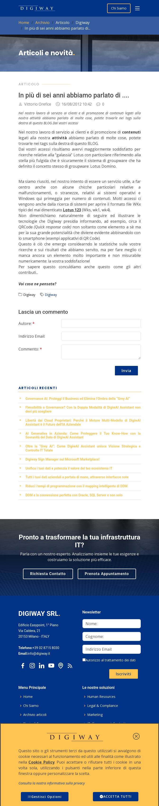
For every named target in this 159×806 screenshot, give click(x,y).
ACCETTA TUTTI (115, 796)
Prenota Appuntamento (107, 573)
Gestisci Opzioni (45, 796)
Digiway (51, 294)
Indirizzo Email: (31, 336)
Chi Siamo (119, 8)
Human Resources (101, 696)
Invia (126, 370)
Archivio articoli (34, 714)
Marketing (95, 714)
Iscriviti (123, 674)
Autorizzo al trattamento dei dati (109, 660)
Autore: (26, 323)
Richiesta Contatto (48, 573)
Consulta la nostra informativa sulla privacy (51, 783)
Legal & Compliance (102, 705)
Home (23, 22)
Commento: (30, 349)
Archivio (42, 22)
